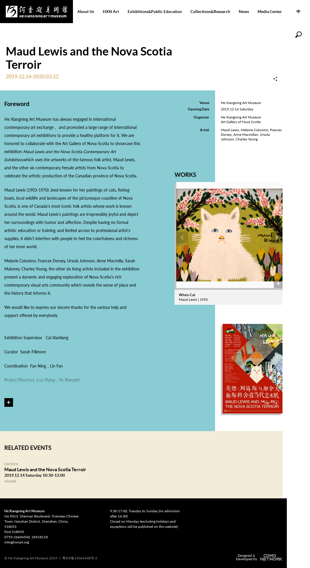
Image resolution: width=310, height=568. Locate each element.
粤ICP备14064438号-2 (79, 558)
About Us (85, 11)
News (244, 11)
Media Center (270, 11)
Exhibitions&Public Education (155, 11)
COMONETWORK (271, 557)
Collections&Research (210, 11)
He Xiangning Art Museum (36, 11)
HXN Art (111, 11)
